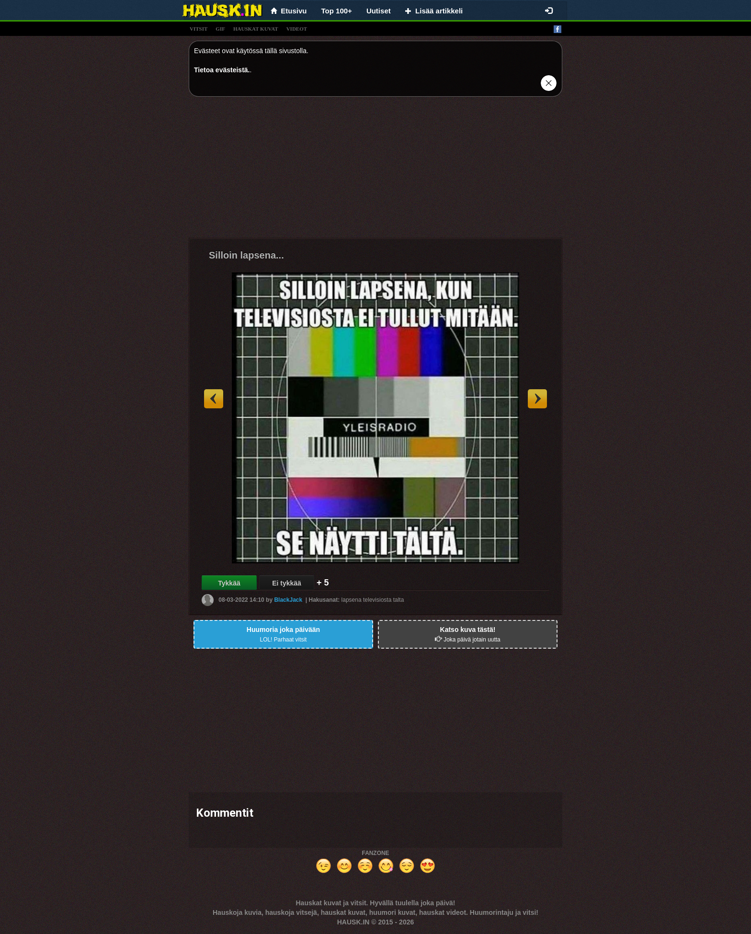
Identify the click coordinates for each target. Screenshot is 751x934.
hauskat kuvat (255, 29)
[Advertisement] (375, 171)
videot (296, 29)
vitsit (198, 29)
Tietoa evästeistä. (222, 70)
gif (220, 29)
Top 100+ (336, 11)
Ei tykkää (286, 583)
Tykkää (229, 583)
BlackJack (288, 599)
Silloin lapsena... (246, 255)
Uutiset (378, 11)
